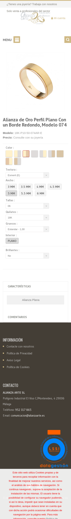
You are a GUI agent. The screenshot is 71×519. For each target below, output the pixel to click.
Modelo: (8, 133)
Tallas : (11, 200)
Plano (12, 241)
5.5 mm (26, 193)
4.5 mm (55, 187)
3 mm (11, 187)
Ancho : (11, 180)
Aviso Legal (13, 360)
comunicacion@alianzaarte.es (28, 415)
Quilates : (12, 212)
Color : (10, 147)
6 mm (40, 193)
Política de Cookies (18, 367)
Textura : (12, 169)
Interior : (12, 235)
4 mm (40, 187)
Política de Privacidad (19, 353)
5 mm (11, 193)
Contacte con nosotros (20, 346)
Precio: (7, 137)
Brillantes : (13, 250)
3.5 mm (25, 187)
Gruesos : (12, 223)
